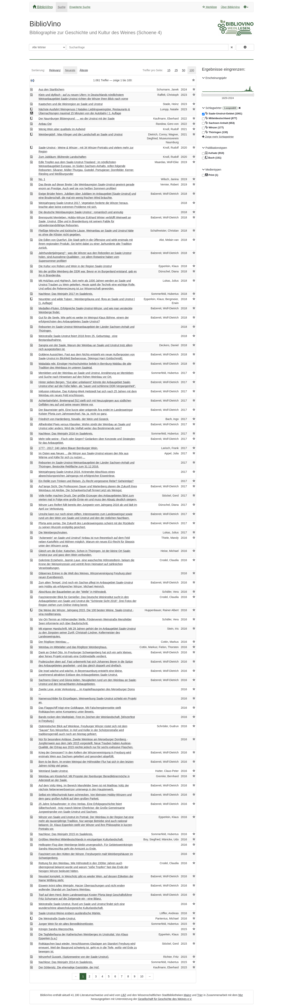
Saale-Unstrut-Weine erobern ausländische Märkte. (70, 913)
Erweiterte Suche (79, 7)
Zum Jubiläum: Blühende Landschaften (62, 156)
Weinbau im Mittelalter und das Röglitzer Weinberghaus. (73, 647)
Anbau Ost (45, 123)
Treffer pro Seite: (152, 70)
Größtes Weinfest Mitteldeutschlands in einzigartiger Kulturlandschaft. (81, 839)
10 (141, 976)
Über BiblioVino (230, 7)
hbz (240, 995)
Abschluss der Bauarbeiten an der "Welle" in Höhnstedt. (73, 591)
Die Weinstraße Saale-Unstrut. (57, 918)
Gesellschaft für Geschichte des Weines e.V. (165, 999)
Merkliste (209, 7)
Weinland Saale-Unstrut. (53, 770)
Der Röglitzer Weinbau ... (54, 641)
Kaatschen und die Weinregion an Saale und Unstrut (71, 104)
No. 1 (42, 179)
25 (176, 70)
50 (183, 70)
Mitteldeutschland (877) (219, 118)
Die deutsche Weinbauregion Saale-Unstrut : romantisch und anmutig (81, 212)
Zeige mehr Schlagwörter (218, 136)
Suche (62, 7)
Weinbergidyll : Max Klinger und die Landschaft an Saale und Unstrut (80, 134)
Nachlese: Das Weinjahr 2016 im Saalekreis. (66, 433)
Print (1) (210, 175)
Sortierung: (38, 70)
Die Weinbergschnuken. (53, 532)
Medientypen (211, 169)
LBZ (123, 995)
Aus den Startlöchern (51, 89)
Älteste (84, 70)
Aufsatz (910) (213, 153)
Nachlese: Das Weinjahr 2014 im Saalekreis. (66, 962)
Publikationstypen (214, 147)
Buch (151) (211, 158)
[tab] (38, 70)
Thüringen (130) (215, 132)
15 (168, 70)
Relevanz (55, 70)
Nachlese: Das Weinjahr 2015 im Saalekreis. (66, 834)
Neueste (70, 70)
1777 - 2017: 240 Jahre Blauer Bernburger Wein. (68, 448)
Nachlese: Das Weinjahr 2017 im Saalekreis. (66, 293)
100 (191, 70)
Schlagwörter (212, 108)
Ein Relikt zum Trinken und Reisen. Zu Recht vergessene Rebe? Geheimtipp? (86, 481)
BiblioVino (43, 7)
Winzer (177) (213, 127)
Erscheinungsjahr (214, 77)
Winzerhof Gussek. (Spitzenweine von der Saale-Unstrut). (74, 956)
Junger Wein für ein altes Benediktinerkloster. (66, 923)
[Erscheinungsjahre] (228, 98)
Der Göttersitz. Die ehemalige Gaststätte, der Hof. (69, 967)
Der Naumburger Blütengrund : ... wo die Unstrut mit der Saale (77, 118)
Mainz (187, 995)
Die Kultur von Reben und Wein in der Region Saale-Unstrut (75, 266)
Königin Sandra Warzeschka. (56, 929)
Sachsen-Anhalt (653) (218, 123)
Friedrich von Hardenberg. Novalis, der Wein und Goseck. (74, 419)
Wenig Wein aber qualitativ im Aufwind (62, 129)
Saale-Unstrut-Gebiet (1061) (222, 113)
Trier (200, 995)
